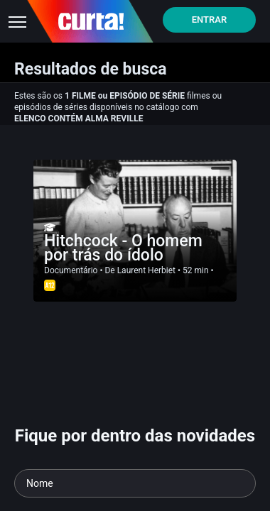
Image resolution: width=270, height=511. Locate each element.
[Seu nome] (135, 483)
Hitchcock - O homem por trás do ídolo (123, 248)
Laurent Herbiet (146, 270)
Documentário (70, 270)
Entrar (209, 19)
